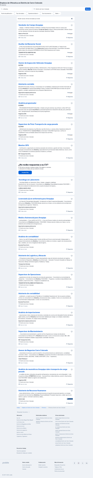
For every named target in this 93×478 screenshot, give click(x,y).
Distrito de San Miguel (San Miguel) (25, 424)
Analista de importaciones (29, 316)
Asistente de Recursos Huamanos (32, 395)
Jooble (10, 475)
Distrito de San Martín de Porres (24, 438)
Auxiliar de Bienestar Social (29, 44)
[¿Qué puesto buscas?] (16, 9)
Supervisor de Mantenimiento (30, 335)
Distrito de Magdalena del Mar (24, 428)
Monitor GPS (23, 145)
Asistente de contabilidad (29, 297)
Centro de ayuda (26, 467)
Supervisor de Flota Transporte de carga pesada (38, 124)
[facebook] (74, 463)
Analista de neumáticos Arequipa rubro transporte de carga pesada (42, 374)
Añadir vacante (41, 465)
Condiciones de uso (59, 469)
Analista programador (27, 103)
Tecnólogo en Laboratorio (28, 184)
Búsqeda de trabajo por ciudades (24, 457)
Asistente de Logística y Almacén (32, 260)
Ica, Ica (18, 422)
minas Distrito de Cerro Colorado (62, 447)
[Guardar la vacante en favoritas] (71, 25)
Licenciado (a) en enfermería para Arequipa (36, 203)
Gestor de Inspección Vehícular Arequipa (35, 63)
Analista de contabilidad (28, 241)
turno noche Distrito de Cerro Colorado (64, 425)
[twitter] (82, 463)
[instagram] (78, 463)
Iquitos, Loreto (20, 436)
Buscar (88, 9)
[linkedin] (86, 463)
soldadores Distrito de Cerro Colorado (64, 449)
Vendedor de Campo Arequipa (30, 25)
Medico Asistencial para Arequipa (32, 222)
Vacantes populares (21, 455)
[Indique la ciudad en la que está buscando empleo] (48, 9)
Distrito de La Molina (21, 432)
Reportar (69, 37)
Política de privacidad (59, 471)
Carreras (24, 469)
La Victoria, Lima (20, 426)
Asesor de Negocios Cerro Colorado (33, 354)
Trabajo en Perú (58, 467)
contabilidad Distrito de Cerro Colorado (64, 445)
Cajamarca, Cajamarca (22, 440)
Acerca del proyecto (27, 465)
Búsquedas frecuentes (23, 416)
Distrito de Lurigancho (22, 434)
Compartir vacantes (43, 467)
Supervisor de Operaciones (29, 279)
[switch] (72, 18)
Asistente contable (26, 84)
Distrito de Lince (20, 430)
